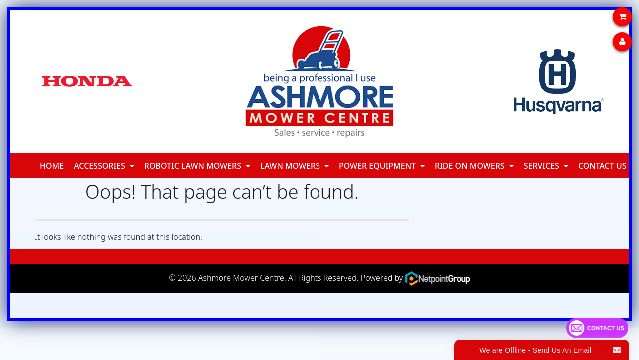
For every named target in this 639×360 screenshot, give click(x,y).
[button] (132, 166)
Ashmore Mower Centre (241, 278)
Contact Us (602, 166)
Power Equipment (377, 166)
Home (52, 166)
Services (541, 166)
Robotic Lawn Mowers (192, 166)
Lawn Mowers (290, 166)
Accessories (99, 166)
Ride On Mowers (470, 166)
